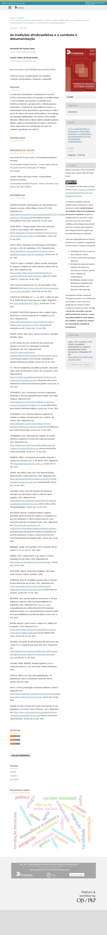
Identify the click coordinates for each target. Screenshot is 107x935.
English (13, 796)
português (14, 804)
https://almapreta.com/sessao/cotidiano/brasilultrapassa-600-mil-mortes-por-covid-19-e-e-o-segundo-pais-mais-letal (34, 679)
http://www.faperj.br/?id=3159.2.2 (28, 488)
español (13, 800)
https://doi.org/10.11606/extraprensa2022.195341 (35, 69)
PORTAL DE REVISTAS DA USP (13, 3)
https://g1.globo (44, 629)
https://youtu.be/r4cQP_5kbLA (26, 328)
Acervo (20, 18)
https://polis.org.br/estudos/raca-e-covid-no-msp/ (30, 587)
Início (12, 18)
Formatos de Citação (80, 365)
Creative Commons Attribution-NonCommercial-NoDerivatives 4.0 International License (80, 192)
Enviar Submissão (20, 780)
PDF (71, 97)
